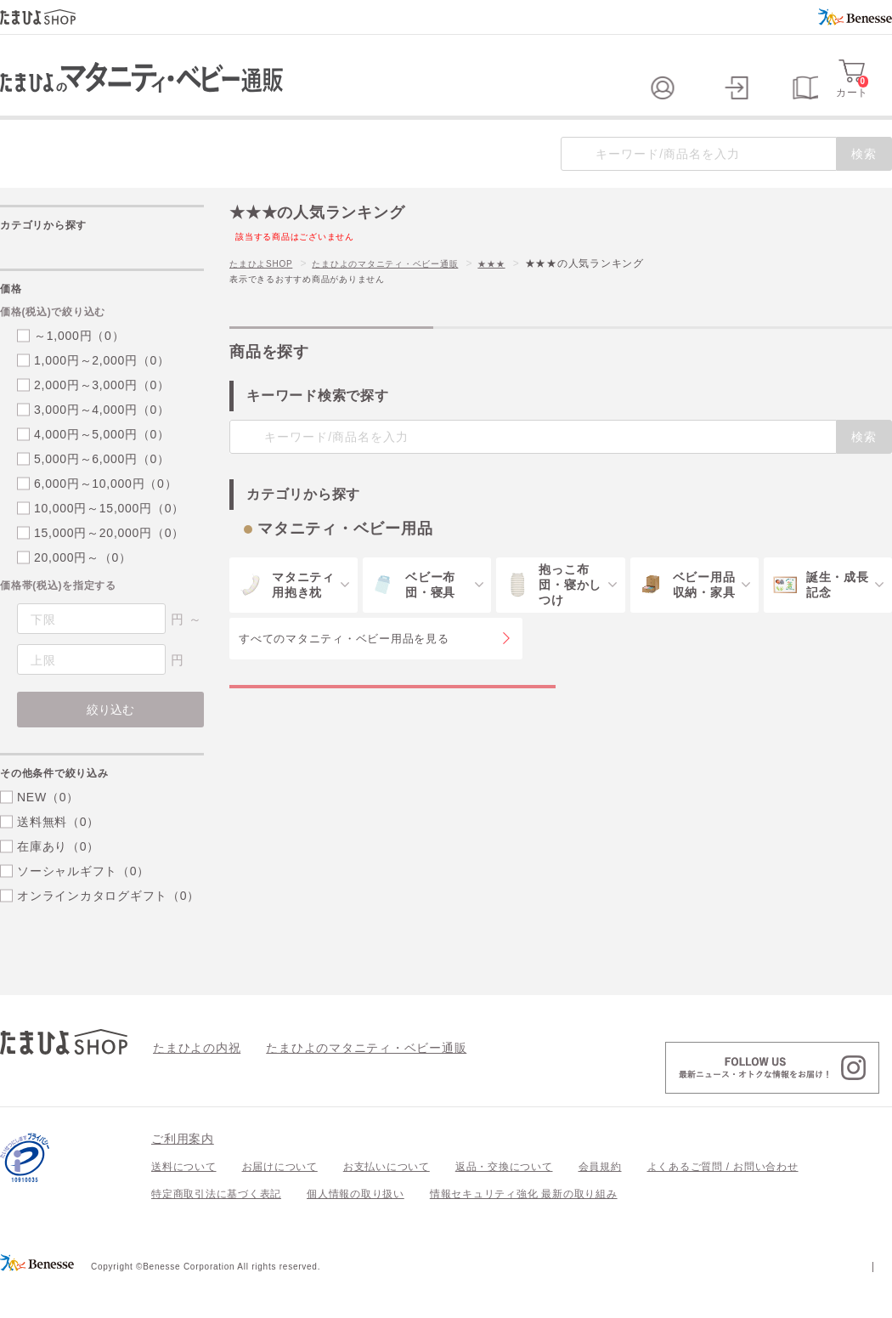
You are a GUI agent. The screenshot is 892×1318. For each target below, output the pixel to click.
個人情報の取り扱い (355, 1228)
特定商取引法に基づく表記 (216, 1228)
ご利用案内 (182, 1172)
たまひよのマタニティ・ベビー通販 (410, 297)
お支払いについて (386, 1201)
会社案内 (870, 1299)
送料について (184, 1201)
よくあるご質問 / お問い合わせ (723, 1201)
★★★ (533, 297)
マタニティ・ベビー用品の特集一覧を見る (392, 737)
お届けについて (280, 1201)
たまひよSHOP (266, 297)
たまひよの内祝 (191, 1081)
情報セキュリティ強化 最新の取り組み (524, 1228)
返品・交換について (504, 1201)
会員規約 (600, 1201)
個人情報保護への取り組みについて (728, 1299)
